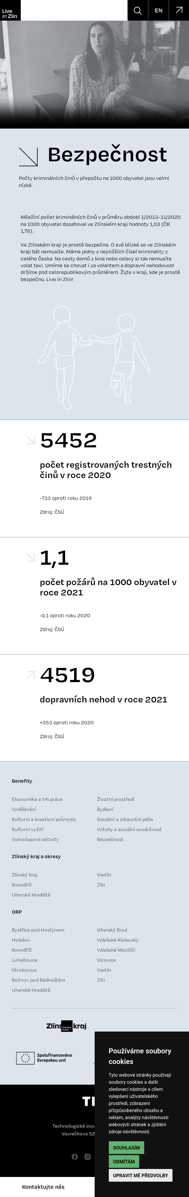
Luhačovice (24, 960)
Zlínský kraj (24, 874)
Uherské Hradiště (31, 894)
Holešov (21, 940)
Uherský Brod (112, 930)
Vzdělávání (24, 809)
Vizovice (106, 960)
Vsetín (104, 874)
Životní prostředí (115, 799)
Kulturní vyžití (27, 829)
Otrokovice (24, 970)
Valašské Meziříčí (116, 950)
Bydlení (105, 809)
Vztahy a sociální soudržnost (129, 829)
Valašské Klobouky (118, 940)
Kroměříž (22, 884)
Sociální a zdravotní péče (125, 819)
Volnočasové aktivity (35, 839)
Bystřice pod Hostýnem (38, 930)
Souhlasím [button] (126, 1148)
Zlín (101, 884)
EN (158, 10)
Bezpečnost (110, 839)
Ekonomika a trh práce (37, 799)
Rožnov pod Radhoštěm (38, 980)
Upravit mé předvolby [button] (140, 1175)
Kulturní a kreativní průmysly (44, 819)
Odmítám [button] (124, 1162)
